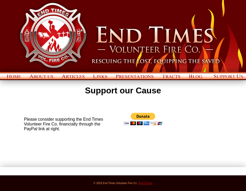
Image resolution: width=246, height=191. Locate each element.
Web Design (145, 183)
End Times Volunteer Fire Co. (123, 36)
